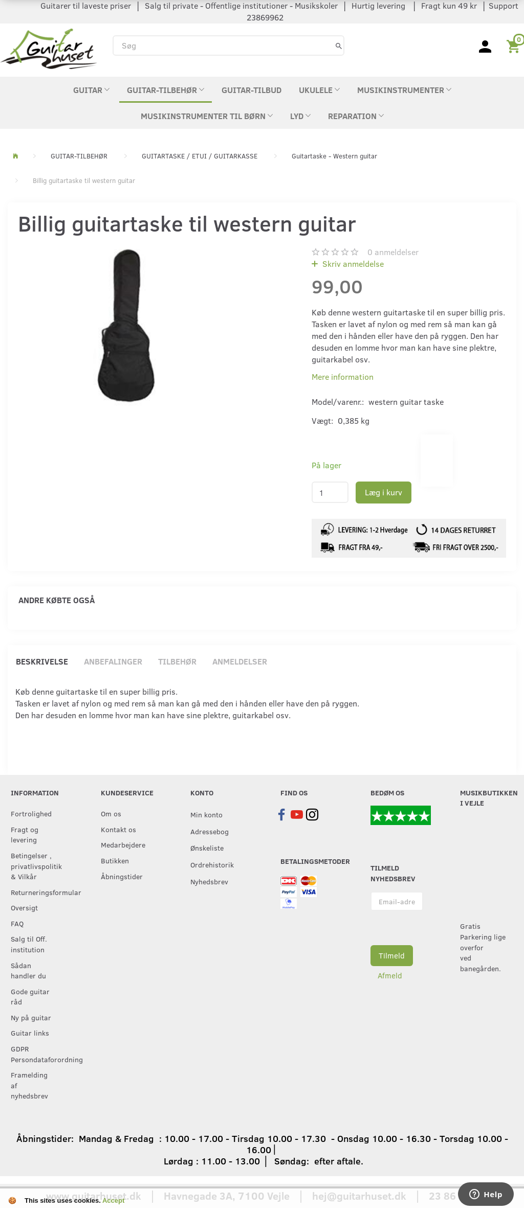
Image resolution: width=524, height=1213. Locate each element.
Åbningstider (122, 876)
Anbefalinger (113, 661)
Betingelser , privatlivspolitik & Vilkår (35, 865)
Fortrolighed (31, 813)
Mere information (343, 376)
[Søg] (339, 45)
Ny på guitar (31, 1017)
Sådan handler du (28, 970)
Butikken (115, 860)
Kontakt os (118, 829)
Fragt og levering (24, 834)
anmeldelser (393, 251)
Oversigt (24, 907)
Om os (111, 813)
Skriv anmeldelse (352, 263)
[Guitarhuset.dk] (48, 47)
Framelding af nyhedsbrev (29, 1085)
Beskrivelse (42, 661)
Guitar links (30, 1032)
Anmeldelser (239, 661)
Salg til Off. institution (29, 943)
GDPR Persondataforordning (35, 1053)
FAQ (17, 923)
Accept (113, 1200)
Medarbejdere (123, 844)
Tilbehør (177, 661)
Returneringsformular (35, 892)
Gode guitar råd (30, 996)
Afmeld (390, 975)
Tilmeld (392, 955)
